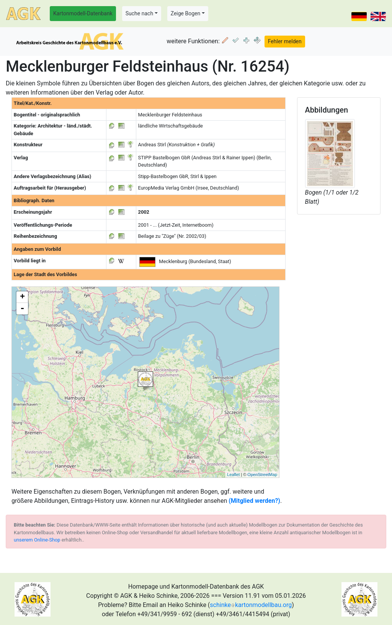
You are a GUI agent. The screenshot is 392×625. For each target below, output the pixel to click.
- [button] (22, 308)
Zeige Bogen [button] (186, 13)
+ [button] (22, 297)
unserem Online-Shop (37, 540)
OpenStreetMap (262, 474)
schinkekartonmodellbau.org (251, 605)
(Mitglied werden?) (254, 500)
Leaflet (233, 474)
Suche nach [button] (139, 13)
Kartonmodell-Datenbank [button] (83, 13)
